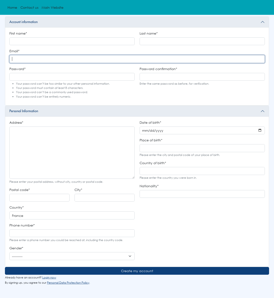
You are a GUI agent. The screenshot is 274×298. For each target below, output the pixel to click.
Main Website (52, 7)
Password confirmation (158, 69)
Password (17, 69)
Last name (149, 33)
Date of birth (150, 122)
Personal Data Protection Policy (68, 282)
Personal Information (23, 111)
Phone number (22, 225)
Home (12, 7)
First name (18, 33)
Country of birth (153, 163)
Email (14, 51)
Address (16, 122)
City (78, 190)
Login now (49, 277)
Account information (23, 22)
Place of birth (151, 140)
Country (16, 207)
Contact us (29, 7)
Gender (16, 248)
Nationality (149, 186)
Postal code (19, 190)
